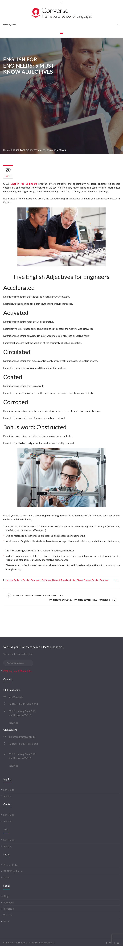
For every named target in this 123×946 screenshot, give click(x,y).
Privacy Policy (11, 864)
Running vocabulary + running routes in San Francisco (79, 600)
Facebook (8, 902)
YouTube (8, 915)
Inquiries (13, 722)
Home (6, 150)
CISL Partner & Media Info (17, 671)
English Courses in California (37, 580)
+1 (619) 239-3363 (27, 704)
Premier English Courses (96, 580)
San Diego (8, 789)
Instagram (8, 908)
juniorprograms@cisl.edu (22, 736)
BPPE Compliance (12, 871)
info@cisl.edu (16, 696)
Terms (6, 877)
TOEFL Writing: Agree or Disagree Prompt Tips (38, 595)
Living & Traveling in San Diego (67, 580)
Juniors (7, 796)
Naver (6, 921)
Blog (5, 896)
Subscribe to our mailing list (18, 654)
